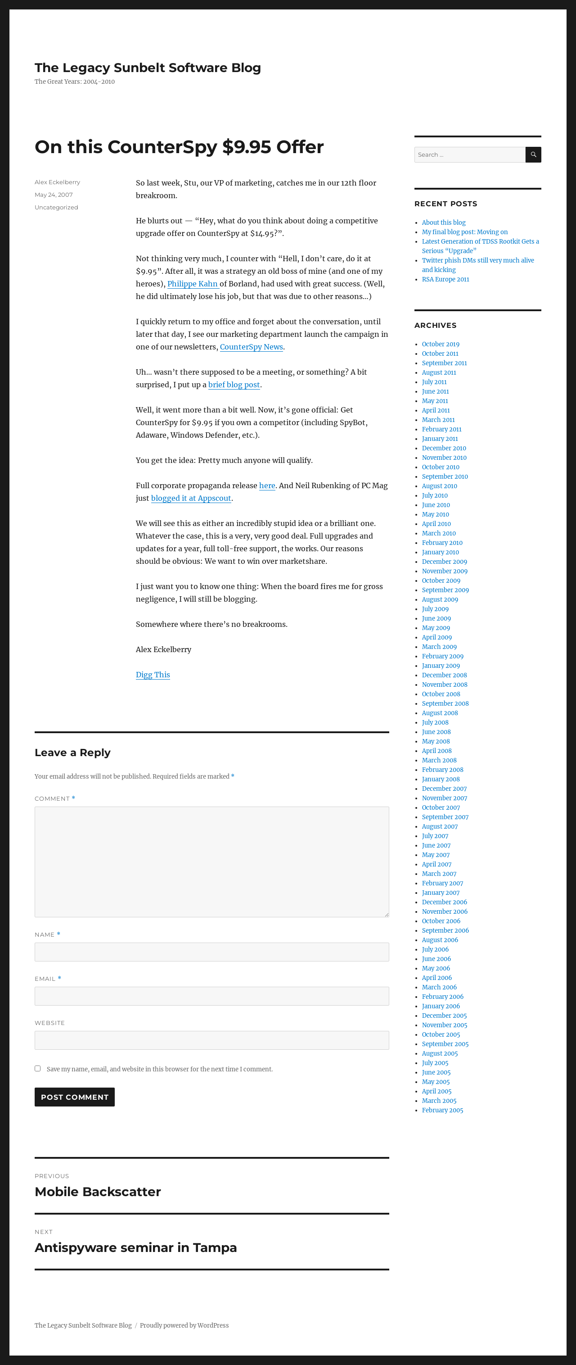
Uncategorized (56, 207)
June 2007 (436, 845)
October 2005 (441, 1034)
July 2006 (435, 949)
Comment (55, 799)
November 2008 (445, 685)
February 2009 (443, 656)
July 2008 (435, 722)
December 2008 (444, 675)
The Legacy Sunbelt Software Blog (148, 67)
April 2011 (436, 410)
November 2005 (445, 1025)
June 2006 (436, 959)
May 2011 (435, 401)
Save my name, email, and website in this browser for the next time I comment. (160, 1069)
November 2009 (445, 571)
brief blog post (234, 384)
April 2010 (436, 524)
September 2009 (445, 590)
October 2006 (441, 921)
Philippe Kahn (193, 283)
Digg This (153, 674)
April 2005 (437, 1091)
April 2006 (437, 978)
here (267, 485)
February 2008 (443, 770)
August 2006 (440, 940)
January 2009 (441, 666)
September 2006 (445, 930)
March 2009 (439, 647)
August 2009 (440, 599)
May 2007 (436, 855)
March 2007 (439, 874)
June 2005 (436, 1072)
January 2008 (441, 779)
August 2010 (439, 486)
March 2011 (438, 420)
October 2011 (440, 354)
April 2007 (437, 864)
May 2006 (436, 968)
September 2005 (445, 1044)
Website (50, 1022)
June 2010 (436, 505)
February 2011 (442, 429)
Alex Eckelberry (57, 182)
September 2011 (444, 363)
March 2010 (439, 533)
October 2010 (440, 467)
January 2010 (440, 552)
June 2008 (436, 732)
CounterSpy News (251, 346)
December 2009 (445, 562)
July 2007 (435, 836)
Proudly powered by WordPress (184, 1325)
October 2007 (441, 808)
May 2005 (436, 1082)
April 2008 (437, 751)
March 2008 (439, 760)
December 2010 (444, 448)
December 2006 (445, 902)
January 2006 (441, 1006)
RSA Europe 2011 (445, 279)
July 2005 (435, 1063)
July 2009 (435, 609)
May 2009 (436, 628)
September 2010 (445, 477)
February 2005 (443, 1110)
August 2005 (440, 1053)
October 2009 (441, 581)
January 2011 (440, 439)
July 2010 (435, 495)
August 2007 (440, 826)
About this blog (444, 223)
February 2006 (443, 997)
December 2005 (444, 1016)
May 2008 (436, 741)
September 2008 (445, 703)
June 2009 (436, 618)
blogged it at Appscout (191, 498)
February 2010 (442, 543)
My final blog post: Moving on (465, 232)
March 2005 (439, 1101)
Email (48, 979)
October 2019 (441, 344)
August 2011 (439, 372)
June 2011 (435, 391)
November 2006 (445, 912)
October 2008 (441, 694)
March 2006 (439, 987)
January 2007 (441, 893)
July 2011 (434, 382)
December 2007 (444, 789)
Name (48, 935)
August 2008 (440, 713)
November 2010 (444, 458)
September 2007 (445, 817)
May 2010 (435, 514)
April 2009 (437, 637)
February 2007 (443, 883)
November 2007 (445, 798)
